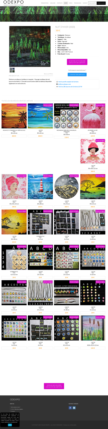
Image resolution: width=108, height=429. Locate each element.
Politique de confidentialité (69, 425)
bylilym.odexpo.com (64, 84)
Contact (13, 411)
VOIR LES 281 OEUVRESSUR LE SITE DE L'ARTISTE (54, 386)
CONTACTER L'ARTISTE (77, 74)
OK (10, 425)
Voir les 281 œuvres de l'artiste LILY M (70, 86)
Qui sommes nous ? (15, 407)
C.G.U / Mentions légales (17, 409)
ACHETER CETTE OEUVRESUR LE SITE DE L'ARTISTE (77, 61)
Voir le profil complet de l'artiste (68, 82)
